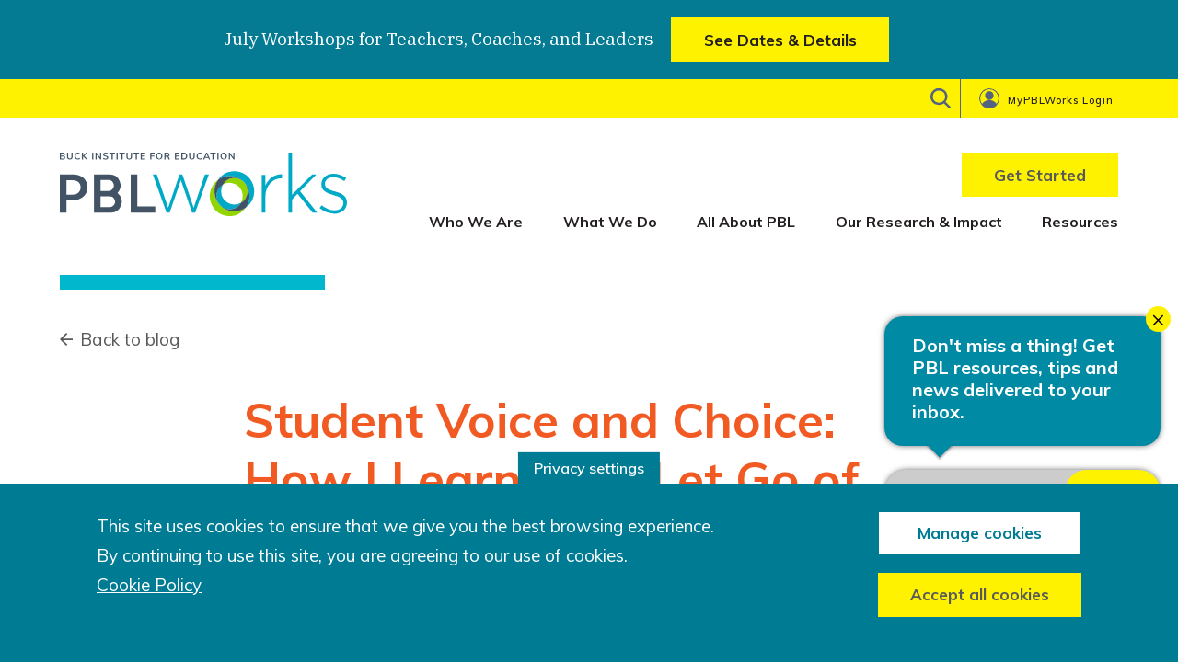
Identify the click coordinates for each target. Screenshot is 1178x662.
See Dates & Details (780, 40)
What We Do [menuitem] (610, 221)
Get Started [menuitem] (1040, 175)
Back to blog (129, 339)
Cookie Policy (149, 585)
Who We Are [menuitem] (476, 221)
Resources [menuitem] (1080, 221)
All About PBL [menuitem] (746, 221)
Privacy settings (589, 468)
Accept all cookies (979, 594)
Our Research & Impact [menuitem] (919, 221)
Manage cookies (980, 532)
